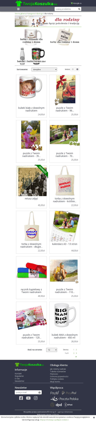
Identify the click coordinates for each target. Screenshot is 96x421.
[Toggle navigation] (18, 9)
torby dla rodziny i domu (64, 42)
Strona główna (20, 13)
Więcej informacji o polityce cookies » (54, 420)
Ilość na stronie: (35, 349)
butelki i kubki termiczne (31, 61)
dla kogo (39, 13)
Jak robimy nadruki (58, 369)
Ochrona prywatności (59, 376)
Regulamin (19, 376)
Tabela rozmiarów (58, 371)
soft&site (55, 414)
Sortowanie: (22, 69)
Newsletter (19, 381)
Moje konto (55, 381)
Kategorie (31, 13)
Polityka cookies (57, 379)
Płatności (54, 374)
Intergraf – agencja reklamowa (61, 412)
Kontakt (18, 373)
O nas (17, 378)
